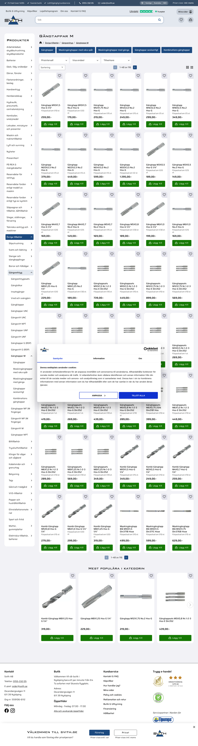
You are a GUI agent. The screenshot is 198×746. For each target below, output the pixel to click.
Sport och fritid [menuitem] (16, 519)
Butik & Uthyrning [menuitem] (15, 11)
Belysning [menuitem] (14, 474)
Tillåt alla (138, 395)
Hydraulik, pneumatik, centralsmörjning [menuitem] (15, 106)
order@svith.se (108, 3)
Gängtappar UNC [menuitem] (19, 311)
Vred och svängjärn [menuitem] (21, 298)
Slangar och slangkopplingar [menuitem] (17, 257)
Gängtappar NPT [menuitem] (19, 434)
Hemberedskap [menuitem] (14, 96)
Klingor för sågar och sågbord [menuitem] (17, 456)
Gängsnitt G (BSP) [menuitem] (20, 349)
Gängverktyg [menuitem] (15, 272)
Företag (99, 732)
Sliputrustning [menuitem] (16, 243)
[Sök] (159, 19)
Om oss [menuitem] (64, 11)
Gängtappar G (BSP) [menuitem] (21, 343)
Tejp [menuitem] (11, 480)
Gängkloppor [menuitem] (17, 304)
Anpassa (98, 395)
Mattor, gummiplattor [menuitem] (16, 527)
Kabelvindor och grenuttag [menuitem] (17, 465)
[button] (181, 20)
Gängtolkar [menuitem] (16, 285)
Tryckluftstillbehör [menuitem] (18, 448)
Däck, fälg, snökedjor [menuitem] (17, 66)
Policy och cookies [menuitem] (112, 695)
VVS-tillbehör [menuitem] (15, 493)
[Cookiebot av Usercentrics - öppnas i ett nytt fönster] (146, 349)
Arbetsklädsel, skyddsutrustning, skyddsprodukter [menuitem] (16, 50)
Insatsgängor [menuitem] (17, 291)
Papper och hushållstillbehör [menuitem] (17, 501)
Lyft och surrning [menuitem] (15, 145)
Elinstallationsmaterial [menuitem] (18, 511)
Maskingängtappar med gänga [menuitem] (22, 380)
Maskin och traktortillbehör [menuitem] (14, 137)
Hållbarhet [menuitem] (108, 713)
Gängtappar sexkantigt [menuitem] (19, 390)
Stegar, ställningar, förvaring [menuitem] (16, 219)
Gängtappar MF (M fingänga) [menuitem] (20, 410)
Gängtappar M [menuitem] (18, 356)
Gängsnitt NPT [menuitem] (18, 324)
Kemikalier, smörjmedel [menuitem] (12, 117)
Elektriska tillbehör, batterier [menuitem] (18, 537)
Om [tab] (140, 358)
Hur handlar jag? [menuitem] (111, 685)
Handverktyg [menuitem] (13, 89)
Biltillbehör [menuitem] (14, 441)
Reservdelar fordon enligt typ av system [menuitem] (17, 199)
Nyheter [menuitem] (11, 151)
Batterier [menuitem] (11, 60)
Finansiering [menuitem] (109, 708)
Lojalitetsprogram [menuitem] (49, 11)
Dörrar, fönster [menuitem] (14, 73)
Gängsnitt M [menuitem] (17, 428)
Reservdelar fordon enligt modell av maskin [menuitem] (16, 188)
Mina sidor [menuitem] (108, 690)
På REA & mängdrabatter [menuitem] (14, 166)
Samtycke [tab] (58, 358)
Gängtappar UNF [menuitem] (19, 330)
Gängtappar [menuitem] (19, 362)
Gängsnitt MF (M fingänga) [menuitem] (19, 420)
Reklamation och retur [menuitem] (114, 699)
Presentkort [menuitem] (13, 158)
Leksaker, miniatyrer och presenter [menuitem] (17, 127)
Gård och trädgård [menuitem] (18, 487)
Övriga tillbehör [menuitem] (14, 237)
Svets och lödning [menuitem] (18, 250)
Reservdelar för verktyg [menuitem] (14, 176)
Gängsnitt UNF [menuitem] (18, 336)
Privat (125, 732)
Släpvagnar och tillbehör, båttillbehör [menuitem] (17, 209)
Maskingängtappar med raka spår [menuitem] (22, 370)
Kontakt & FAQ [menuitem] (78, 11)
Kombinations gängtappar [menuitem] (20, 400)
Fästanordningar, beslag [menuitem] (15, 81)
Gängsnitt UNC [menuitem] (18, 317)
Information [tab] (99, 358)
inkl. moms (189, 2)
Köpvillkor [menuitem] (32, 11)
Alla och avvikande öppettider (69, 711)
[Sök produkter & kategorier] (99, 19)
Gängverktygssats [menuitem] (20, 279)
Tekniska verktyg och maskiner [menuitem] (17, 228)
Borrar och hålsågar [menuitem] (19, 266)
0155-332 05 (88, 3)
